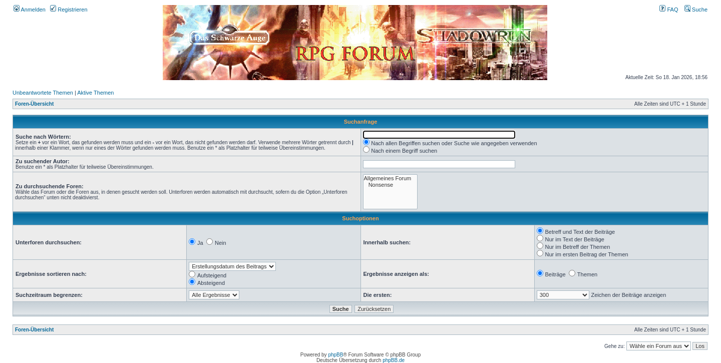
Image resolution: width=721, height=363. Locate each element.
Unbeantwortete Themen (43, 93)
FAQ (668, 10)
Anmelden (30, 10)
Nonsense (390, 185)
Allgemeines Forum (390, 178)
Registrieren (68, 10)
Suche (695, 10)
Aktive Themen (95, 93)
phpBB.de (394, 360)
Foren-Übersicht (34, 104)
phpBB (335, 354)
